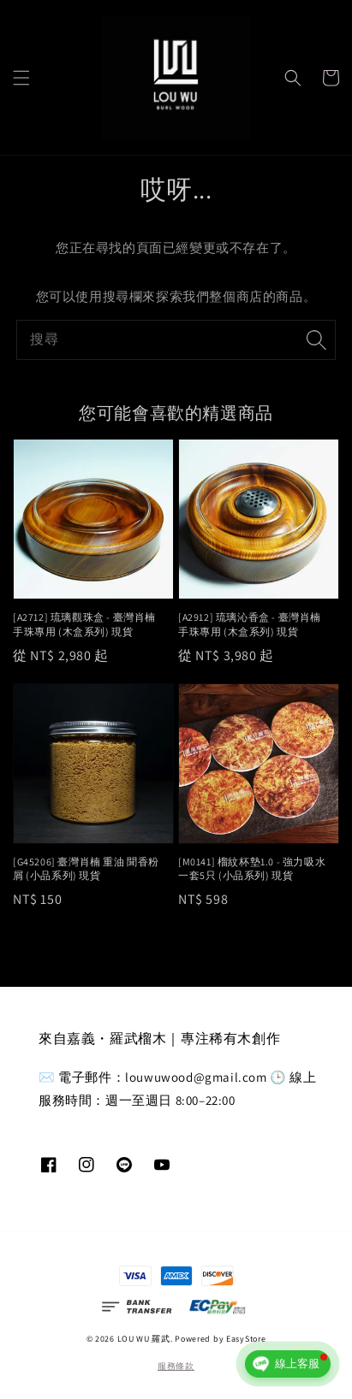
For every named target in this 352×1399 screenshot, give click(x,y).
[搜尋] (316, 339)
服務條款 (176, 1366)
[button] (21, 78)
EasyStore (245, 1338)
